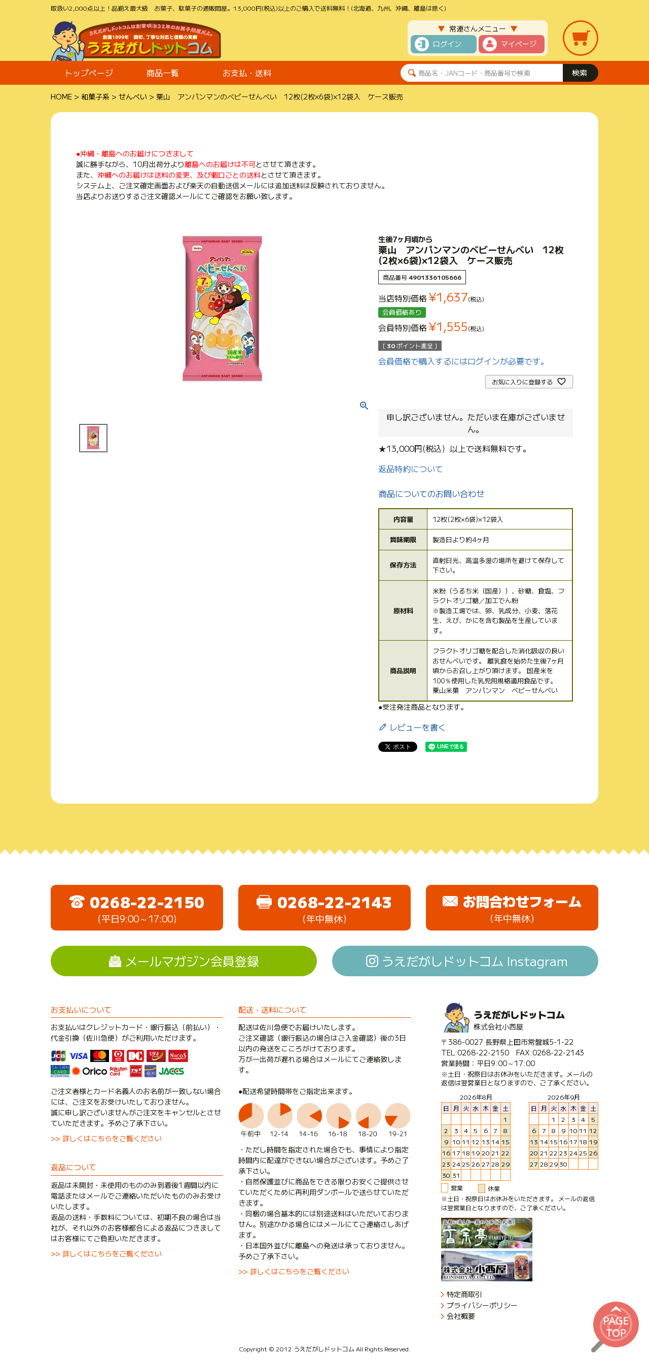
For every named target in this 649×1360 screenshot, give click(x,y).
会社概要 (461, 1316)
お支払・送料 (247, 73)
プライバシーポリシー (482, 1305)
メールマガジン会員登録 (192, 961)
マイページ (518, 44)
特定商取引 (464, 1294)
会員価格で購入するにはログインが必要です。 (463, 361)
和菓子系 (95, 96)
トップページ (88, 73)
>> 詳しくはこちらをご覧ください (106, 1138)
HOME (61, 96)
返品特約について (410, 468)
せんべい (133, 96)
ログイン (447, 44)
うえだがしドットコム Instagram (475, 961)
